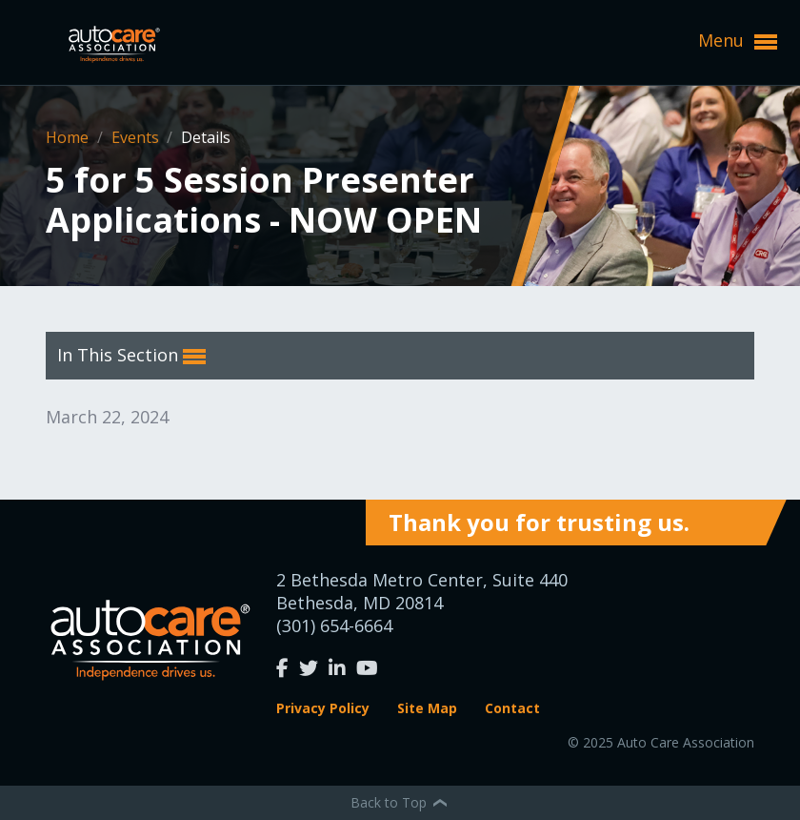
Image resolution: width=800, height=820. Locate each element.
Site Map (427, 708)
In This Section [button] (131, 355)
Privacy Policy (323, 708)
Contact (512, 708)
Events (137, 137)
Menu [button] (737, 41)
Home (69, 137)
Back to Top (400, 802)
